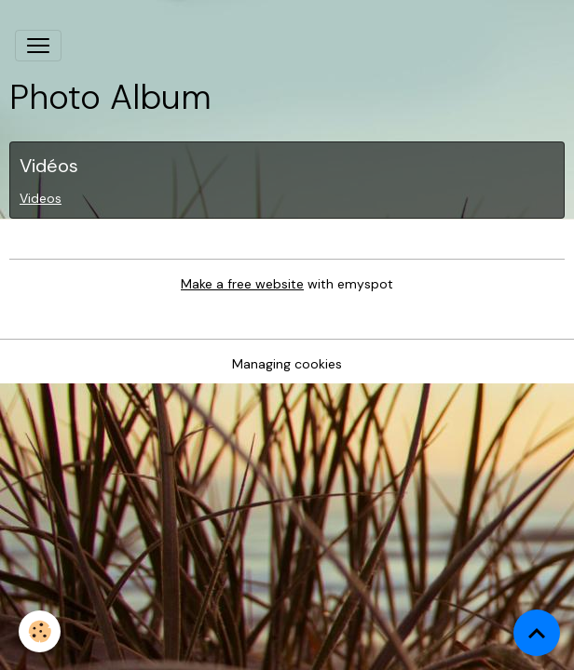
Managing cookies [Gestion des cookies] (287, 363)
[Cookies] (40, 631)
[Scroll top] (536, 633)
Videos (41, 198)
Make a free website (242, 283)
